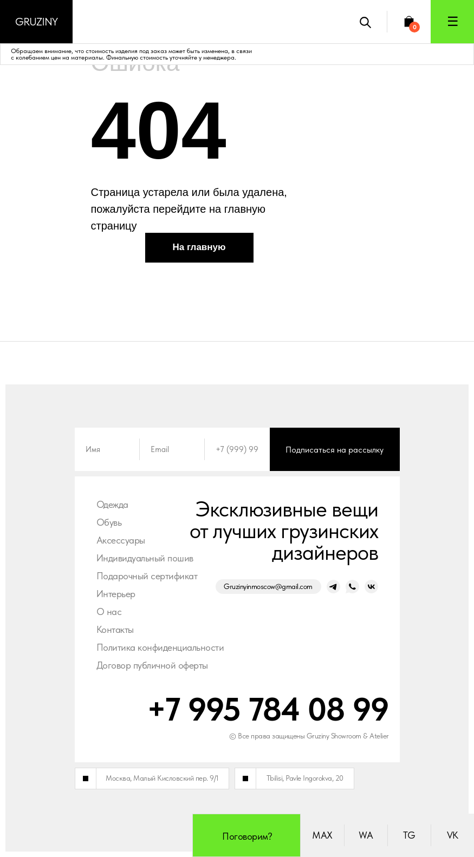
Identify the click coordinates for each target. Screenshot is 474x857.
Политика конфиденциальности (160, 647)
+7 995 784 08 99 (268, 709)
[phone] (237, 449)
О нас (109, 611)
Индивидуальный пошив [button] (144, 558)
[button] (452, 21)
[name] (107, 449)
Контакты (115, 629)
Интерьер (115, 593)
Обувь (109, 522)
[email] (172, 449)
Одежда (112, 504)
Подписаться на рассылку (334, 449)
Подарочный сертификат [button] (147, 575)
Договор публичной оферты (152, 665)
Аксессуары (120, 540)
